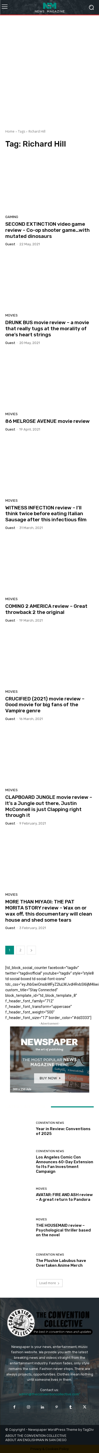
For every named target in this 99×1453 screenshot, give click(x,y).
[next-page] (31, 950)
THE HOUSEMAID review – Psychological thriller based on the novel (63, 1230)
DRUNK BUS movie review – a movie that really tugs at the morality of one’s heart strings (47, 328)
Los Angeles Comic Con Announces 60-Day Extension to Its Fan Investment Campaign (64, 1164)
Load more (49, 1283)
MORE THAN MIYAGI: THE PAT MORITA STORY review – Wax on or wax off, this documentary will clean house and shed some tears (48, 911)
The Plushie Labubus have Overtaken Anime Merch (61, 1263)
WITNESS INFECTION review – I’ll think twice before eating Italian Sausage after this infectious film (46, 514)
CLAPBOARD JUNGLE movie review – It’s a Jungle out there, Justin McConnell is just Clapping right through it (48, 806)
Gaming (11, 217)
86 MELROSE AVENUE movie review (47, 421)
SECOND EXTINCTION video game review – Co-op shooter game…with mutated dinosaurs (47, 230)
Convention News (50, 1122)
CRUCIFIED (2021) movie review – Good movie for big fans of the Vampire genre (44, 705)
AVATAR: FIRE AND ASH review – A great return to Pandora (64, 1197)
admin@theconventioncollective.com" (49, 1394)
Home (10, 131)
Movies (11, 315)
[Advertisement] (49, 70)
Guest (10, 244)
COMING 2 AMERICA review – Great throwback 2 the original (46, 609)
